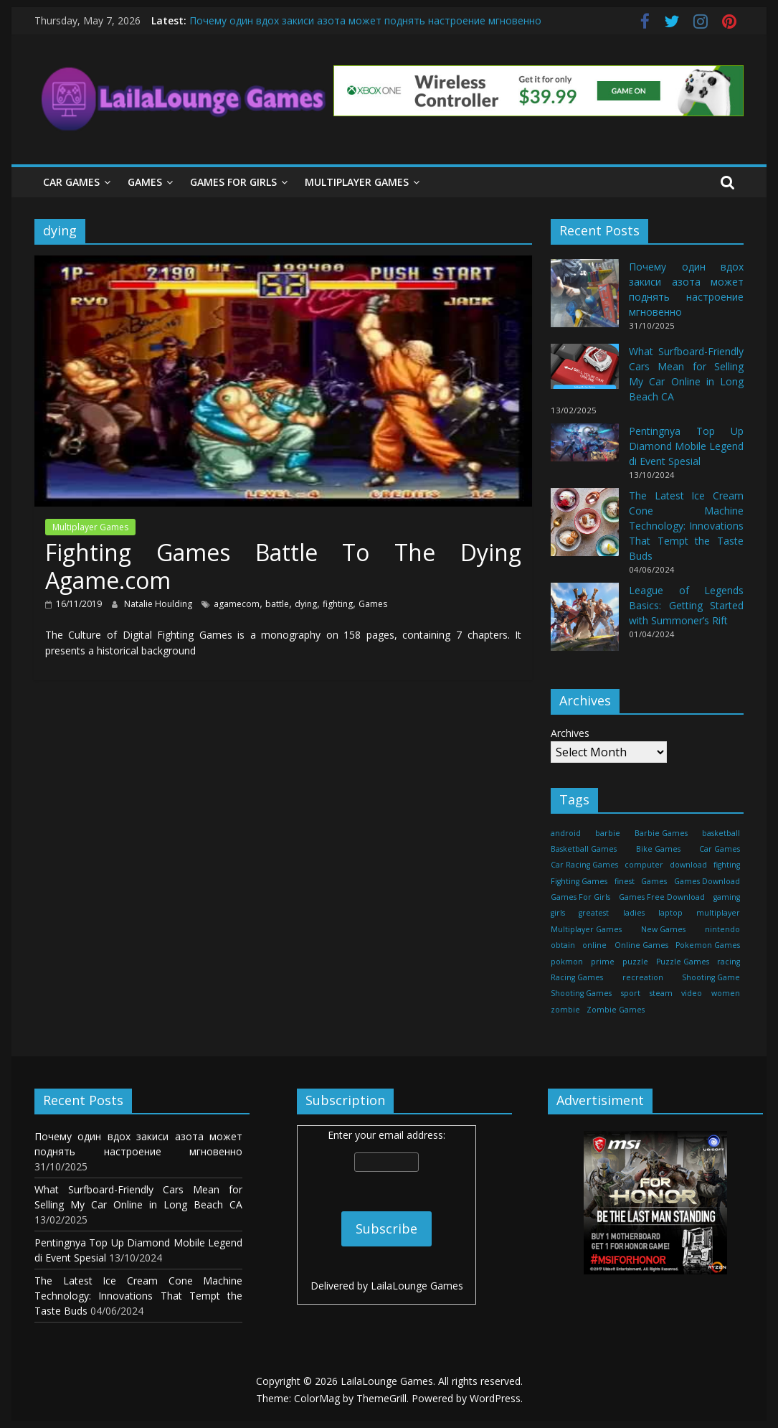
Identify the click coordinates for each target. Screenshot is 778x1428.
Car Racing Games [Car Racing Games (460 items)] (584, 865)
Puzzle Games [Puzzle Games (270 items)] (682, 962)
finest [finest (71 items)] (625, 881)
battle (277, 604)
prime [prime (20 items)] (603, 962)
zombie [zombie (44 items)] (565, 1010)
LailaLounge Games (417, 1285)
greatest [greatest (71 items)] (594, 913)
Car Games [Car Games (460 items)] (719, 849)
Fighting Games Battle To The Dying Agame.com (283, 566)
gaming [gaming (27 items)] (726, 897)
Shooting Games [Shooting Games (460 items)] (581, 993)
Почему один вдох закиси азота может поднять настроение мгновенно (365, 20)
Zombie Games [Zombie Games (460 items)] (616, 1010)
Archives (570, 733)
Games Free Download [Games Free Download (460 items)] (662, 897)
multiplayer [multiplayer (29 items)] (718, 913)
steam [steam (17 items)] (661, 993)
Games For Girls (233, 182)
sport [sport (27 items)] (630, 993)
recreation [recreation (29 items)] (642, 977)
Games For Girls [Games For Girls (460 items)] (580, 897)
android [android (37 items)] (566, 833)
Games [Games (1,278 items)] (654, 881)
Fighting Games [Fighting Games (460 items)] (579, 881)
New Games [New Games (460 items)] (663, 929)
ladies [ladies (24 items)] (634, 913)
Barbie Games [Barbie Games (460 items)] (661, 833)
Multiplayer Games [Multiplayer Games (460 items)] (586, 929)
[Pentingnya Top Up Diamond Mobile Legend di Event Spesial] (585, 448)
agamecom (237, 604)
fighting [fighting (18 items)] (726, 865)
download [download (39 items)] (688, 865)
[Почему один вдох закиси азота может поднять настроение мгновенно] (585, 299)
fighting (338, 604)
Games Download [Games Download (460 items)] (707, 881)
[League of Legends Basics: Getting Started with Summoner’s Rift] (585, 623)
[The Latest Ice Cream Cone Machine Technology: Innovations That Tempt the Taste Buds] (585, 528)
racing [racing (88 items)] (728, 962)
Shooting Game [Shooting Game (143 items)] (711, 977)
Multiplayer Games (357, 182)
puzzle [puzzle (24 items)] (635, 962)
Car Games (71, 182)
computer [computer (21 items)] (644, 865)
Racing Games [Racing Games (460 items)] (577, 977)
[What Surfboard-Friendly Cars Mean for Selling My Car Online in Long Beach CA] (585, 373)
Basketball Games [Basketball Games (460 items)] (584, 849)
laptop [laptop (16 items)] (670, 913)
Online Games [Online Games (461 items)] (641, 945)
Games (145, 182)
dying (306, 604)
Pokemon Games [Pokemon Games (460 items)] (707, 945)
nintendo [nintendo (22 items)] (722, 929)
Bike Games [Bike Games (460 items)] (658, 849)
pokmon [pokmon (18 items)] (567, 962)
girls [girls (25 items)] (558, 913)
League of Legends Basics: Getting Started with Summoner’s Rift (686, 605)
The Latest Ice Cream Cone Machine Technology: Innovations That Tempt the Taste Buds (686, 526)
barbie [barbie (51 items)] (607, 833)
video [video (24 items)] (691, 993)
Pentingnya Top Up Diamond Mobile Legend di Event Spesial (686, 446)
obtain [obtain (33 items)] (563, 945)
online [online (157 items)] (594, 945)
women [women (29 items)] (725, 993)
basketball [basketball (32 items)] (721, 833)
